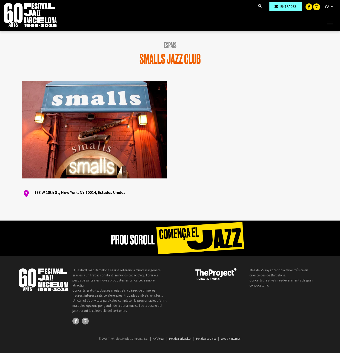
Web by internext (231, 339)
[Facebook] (309, 6)
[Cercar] (240, 6)
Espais (170, 45)
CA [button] (327, 6)
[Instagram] (316, 6)
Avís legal (159, 339)
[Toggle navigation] (330, 23)
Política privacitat (180, 339)
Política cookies (206, 339)
